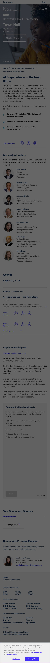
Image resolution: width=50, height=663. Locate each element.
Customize (16, 659)
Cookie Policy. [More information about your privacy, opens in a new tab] (12, 655)
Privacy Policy (36, 653)
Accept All (32, 659)
